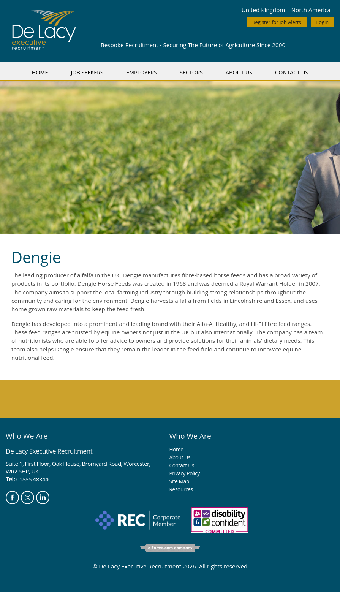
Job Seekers (87, 72)
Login (322, 22)
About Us (239, 72)
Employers (141, 72)
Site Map (179, 481)
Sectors (191, 72)
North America (311, 10)
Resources (181, 489)
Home (40, 72)
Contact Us (291, 72)
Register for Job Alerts (276, 22)
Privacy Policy (184, 473)
